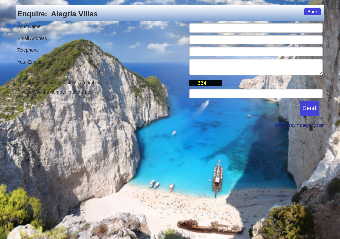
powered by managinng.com (299, 125)
